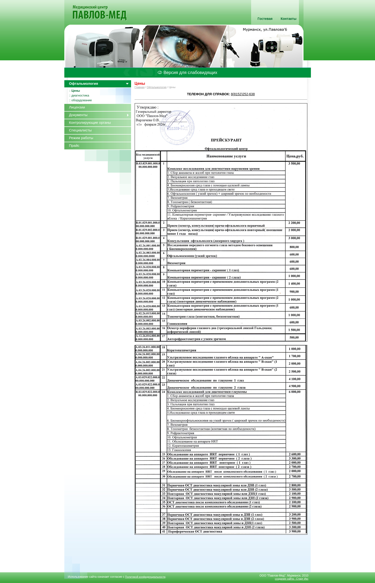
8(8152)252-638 (243, 94)
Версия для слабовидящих (187, 72)
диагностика (80, 95)
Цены (76, 90)
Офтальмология (157, 87)
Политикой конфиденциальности (145, 576)
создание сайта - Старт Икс (291, 578)
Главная (140, 87)
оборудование (82, 100)
